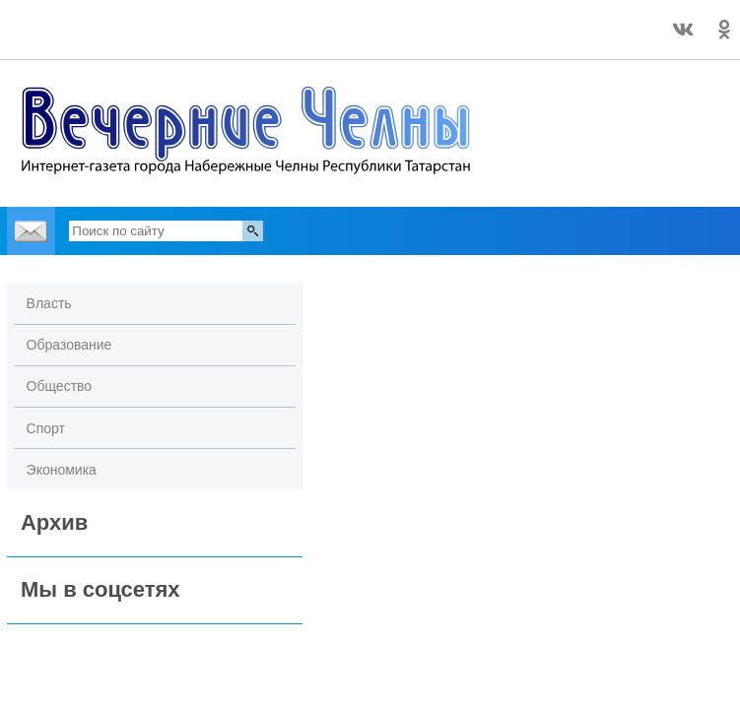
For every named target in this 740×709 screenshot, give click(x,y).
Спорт (46, 428)
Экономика (62, 470)
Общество (60, 386)
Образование (69, 345)
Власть (49, 303)
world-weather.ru (127, 38)
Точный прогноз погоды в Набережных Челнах (127, 21)
